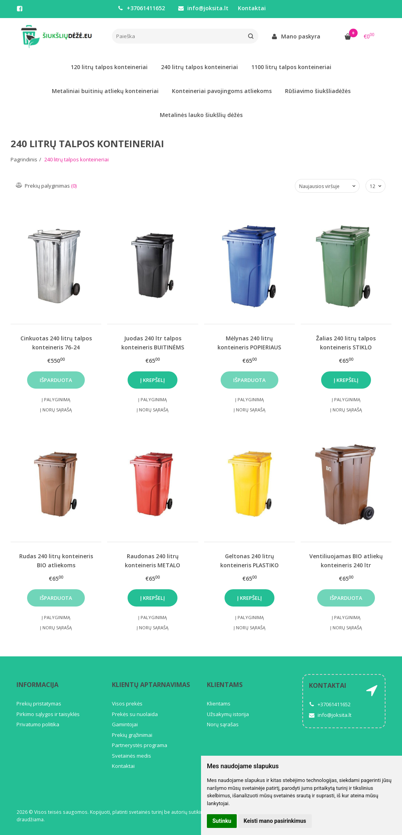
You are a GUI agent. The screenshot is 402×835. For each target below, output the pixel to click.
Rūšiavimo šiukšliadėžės (318, 91)
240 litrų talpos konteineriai (199, 67)
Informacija (37, 684)
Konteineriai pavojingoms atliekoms (222, 91)
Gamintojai (125, 724)
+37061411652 (141, 8)
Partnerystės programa (139, 745)
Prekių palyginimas (46, 185)
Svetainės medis (131, 755)
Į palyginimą (56, 399)
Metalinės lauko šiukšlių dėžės (201, 115)
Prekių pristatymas (38, 703)
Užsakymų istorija (228, 714)
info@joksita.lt (203, 8)
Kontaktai (252, 8)
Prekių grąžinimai (132, 734)
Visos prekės (127, 703)
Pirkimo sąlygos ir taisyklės (48, 714)
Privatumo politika (37, 724)
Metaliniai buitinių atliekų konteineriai (105, 91)
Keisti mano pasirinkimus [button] (275, 821)
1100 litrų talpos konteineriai (291, 67)
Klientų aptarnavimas (151, 684)
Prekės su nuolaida (135, 714)
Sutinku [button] (221, 821)
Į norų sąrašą (56, 410)
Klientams (225, 684)
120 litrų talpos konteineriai (109, 67)
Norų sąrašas (223, 724)
